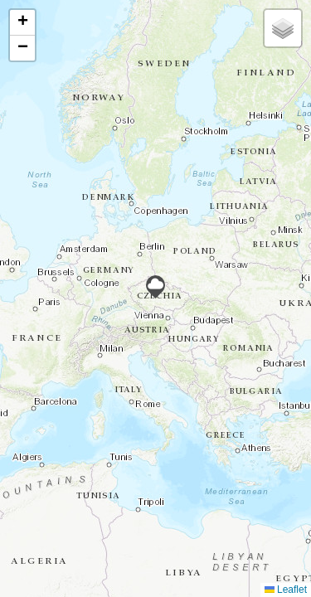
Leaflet (286, 589)
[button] (155, 286)
